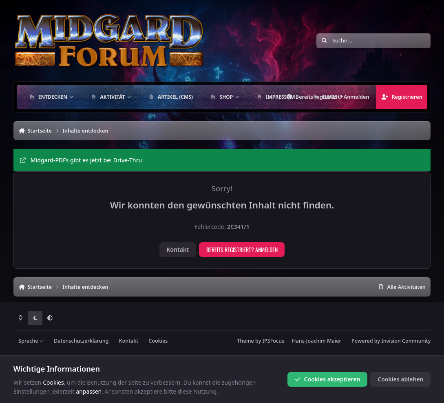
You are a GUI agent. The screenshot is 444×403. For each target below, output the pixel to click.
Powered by (391, 340)
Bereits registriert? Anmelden (242, 249)
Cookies (158, 340)
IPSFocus (274, 340)
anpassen (89, 391)
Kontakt (177, 249)
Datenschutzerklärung (81, 340)
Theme (245, 340)
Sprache (31, 340)
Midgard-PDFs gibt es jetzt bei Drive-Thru (81, 160)
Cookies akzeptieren (327, 379)
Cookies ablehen (400, 379)
